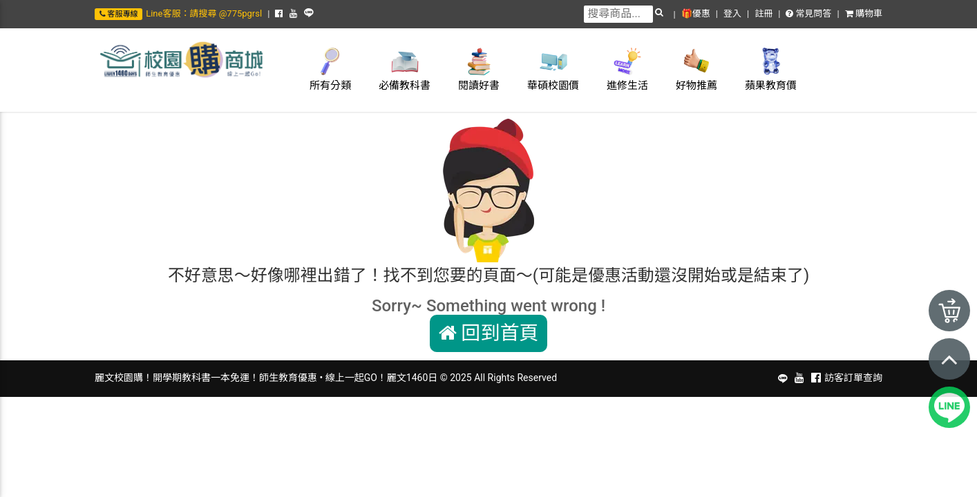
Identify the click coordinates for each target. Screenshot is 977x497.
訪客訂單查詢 (853, 377)
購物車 (863, 13)
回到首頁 (489, 333)
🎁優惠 (695, 13)
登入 (732, 13)
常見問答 (808, 13)
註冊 (763, 13)
